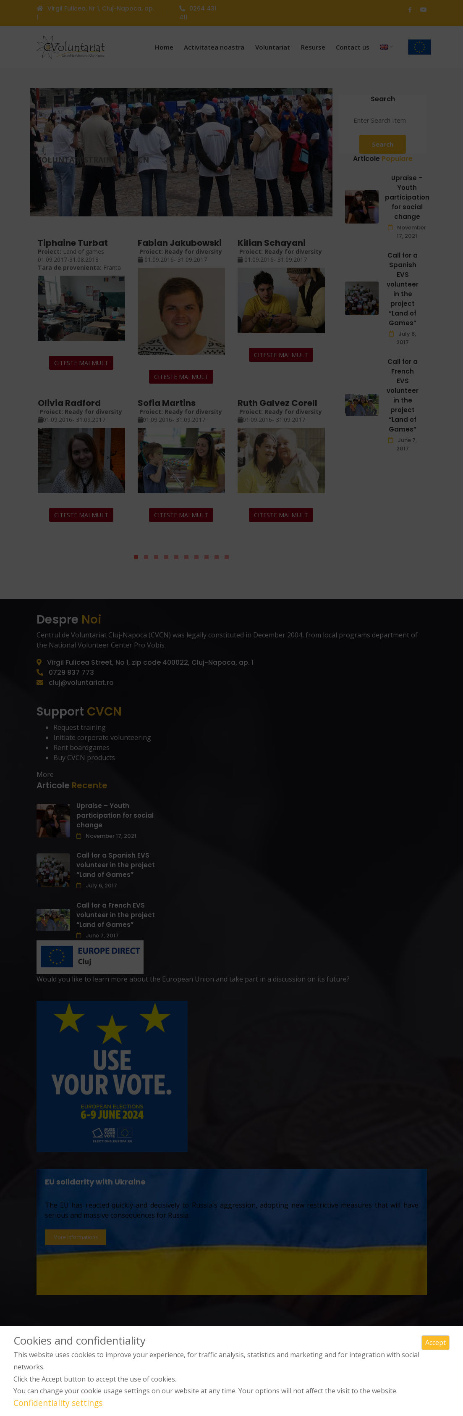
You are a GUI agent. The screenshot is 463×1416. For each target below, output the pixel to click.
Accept (435, 1342)
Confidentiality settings (57, 1402)
